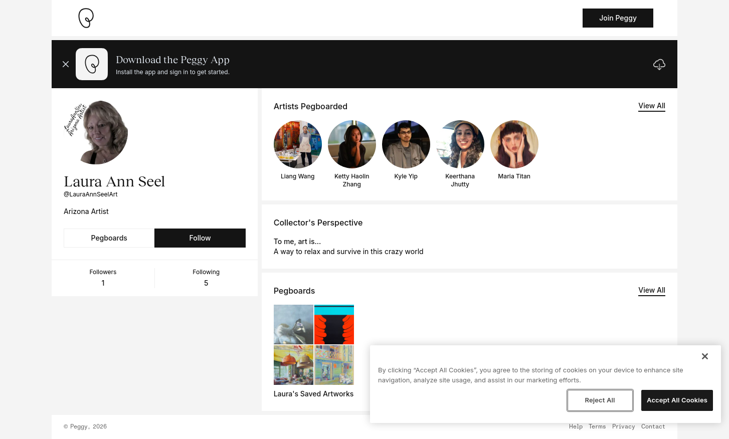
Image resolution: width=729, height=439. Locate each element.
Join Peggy (618, 18)
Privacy (623, 427)
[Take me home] (86, 18)
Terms (597, 427)
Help (576, 427)
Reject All (600, 400)
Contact (653, 427)
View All (651, 105)
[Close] (705, 356)
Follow (200, 238)
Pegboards (109, 238)
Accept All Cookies (677, 400)
